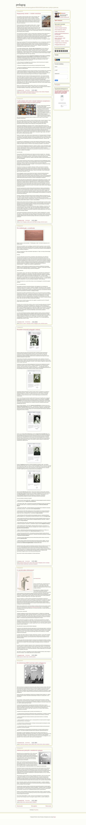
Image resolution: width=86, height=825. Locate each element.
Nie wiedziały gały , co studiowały (26, 228)
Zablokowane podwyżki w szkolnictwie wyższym (30, 750)
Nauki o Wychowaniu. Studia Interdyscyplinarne (60, 39)
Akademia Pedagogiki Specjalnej (61, 27)
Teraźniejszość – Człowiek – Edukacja (62, 40)
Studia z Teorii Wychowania (60, 31)
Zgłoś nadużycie (58, 20)
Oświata (43, 91)
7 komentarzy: (27, 655)
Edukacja (32, 91)
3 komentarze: (27, 561)
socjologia (47, 562)
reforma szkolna (39, 744)
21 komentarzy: (28, 321)
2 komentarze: (27, 90)
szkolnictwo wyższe (44, 323)
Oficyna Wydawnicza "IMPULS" (60, 29)
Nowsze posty (20, 806)
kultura (31, 562)
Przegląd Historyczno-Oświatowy (61, 42)
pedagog (21, 4)
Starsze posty (48, 806)
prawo (39, 323)
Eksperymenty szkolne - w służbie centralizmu (29, 13)
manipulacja (37, 91)
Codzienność (22, 744)
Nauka (40, 91)
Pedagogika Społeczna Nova (60, 44)
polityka (33, 744)
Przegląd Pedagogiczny (59, 36)
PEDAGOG (63, 13)
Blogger (54, 816)
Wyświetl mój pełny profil (64, 17)
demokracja (29, 91)
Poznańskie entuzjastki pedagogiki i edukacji (28, 329)
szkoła (44, 744)
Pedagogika (47, 91)
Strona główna (34, 806)
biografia (21, 562)
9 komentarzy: (27, 800)
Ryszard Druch (37, 578)
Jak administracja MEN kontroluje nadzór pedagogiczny (31, 663)
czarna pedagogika (23, 91)
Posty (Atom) (36, 809)
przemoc (44, 562)
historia (28, 562)
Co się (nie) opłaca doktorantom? (25, 570)
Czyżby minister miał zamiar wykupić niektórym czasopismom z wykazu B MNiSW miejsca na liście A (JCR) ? (33, 101)
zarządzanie (47, 744)
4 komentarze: (27, 742)
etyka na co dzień (23, 323)
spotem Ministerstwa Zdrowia (35, 607)
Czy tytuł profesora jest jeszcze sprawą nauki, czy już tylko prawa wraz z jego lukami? (62, 92)
